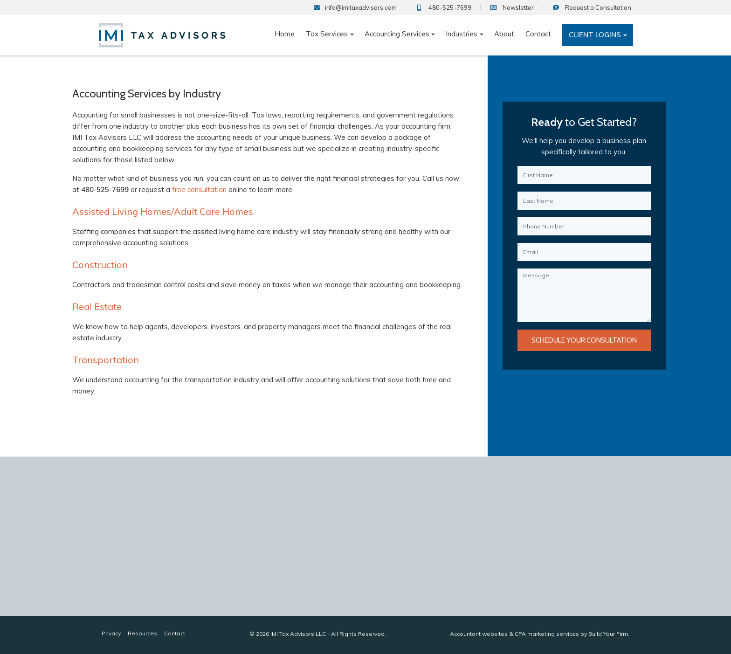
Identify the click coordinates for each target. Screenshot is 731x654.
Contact (538, 33)
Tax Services (327, 33)
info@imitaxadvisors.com (355, 7)
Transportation (104, 359)
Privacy (111, 633)
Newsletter (512, 7)
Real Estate (95, 306)
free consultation (198, 189)
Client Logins (595, 34)
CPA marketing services (547, 633)
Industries (461, 33)
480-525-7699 (443, 7)
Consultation (591, 7)
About (504, 33)
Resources (142, 633)
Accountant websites (479, 633)
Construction (98, 264)
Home (285, 33)
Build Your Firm (608, 633)
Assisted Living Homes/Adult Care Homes (161, 211)
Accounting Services (397, 33)
